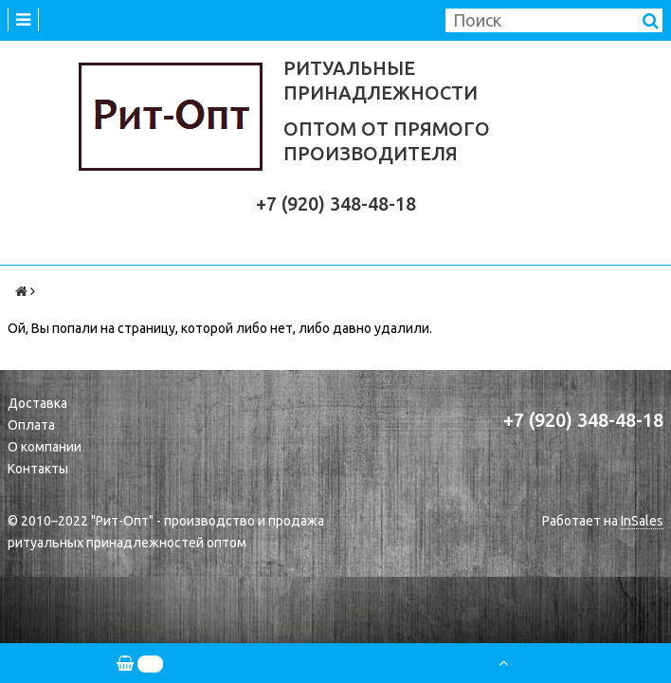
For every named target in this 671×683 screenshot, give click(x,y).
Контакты (38, 468)
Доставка (37, 403)
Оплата (31, 425)
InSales (642, 520)
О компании (45, 446)
